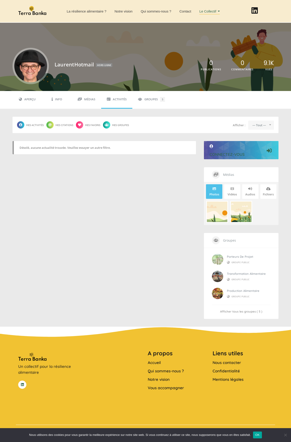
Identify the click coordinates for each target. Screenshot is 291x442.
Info (57, 99)
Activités (117, 99)
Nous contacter (227, 362)
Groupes (151, 99)
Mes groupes (116, 125)
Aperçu (27, 99)
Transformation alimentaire (246, 273)
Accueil (154, 362)
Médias (86, 99)
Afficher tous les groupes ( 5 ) (241, 311)
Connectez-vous (241, 150)
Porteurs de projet (240, 256)
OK (257, 435)
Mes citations (59, 125)
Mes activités (30, 125)
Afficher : (239, 125)
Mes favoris (88, 125)
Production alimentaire (243, 291)
